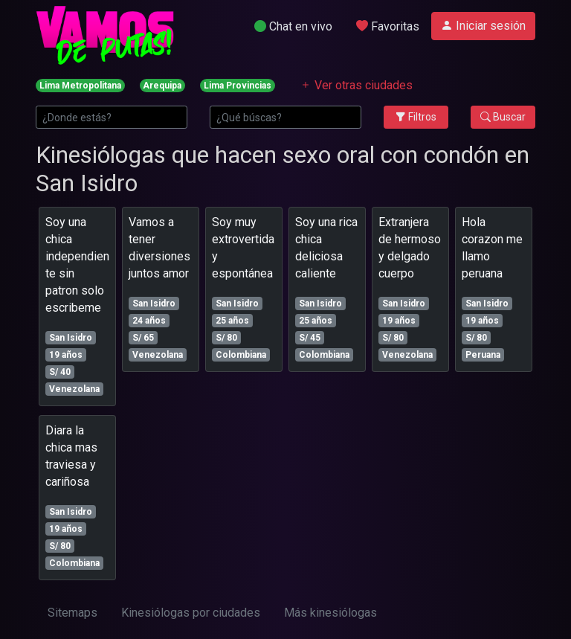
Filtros (416, 117)
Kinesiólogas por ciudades (190, 613)
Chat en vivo (293, 26)
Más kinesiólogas (330, 613)
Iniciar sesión (483, 26)
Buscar (503, 117)
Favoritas (387, 26)
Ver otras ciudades (356, 85)
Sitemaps (72, 613)
